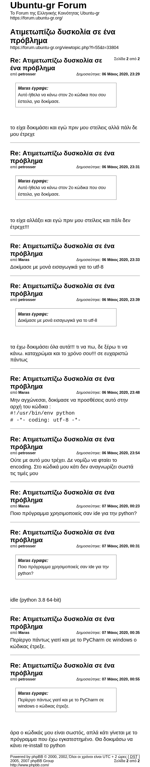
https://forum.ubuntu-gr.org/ (36, 18)
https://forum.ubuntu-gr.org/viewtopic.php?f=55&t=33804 (64, 47)
